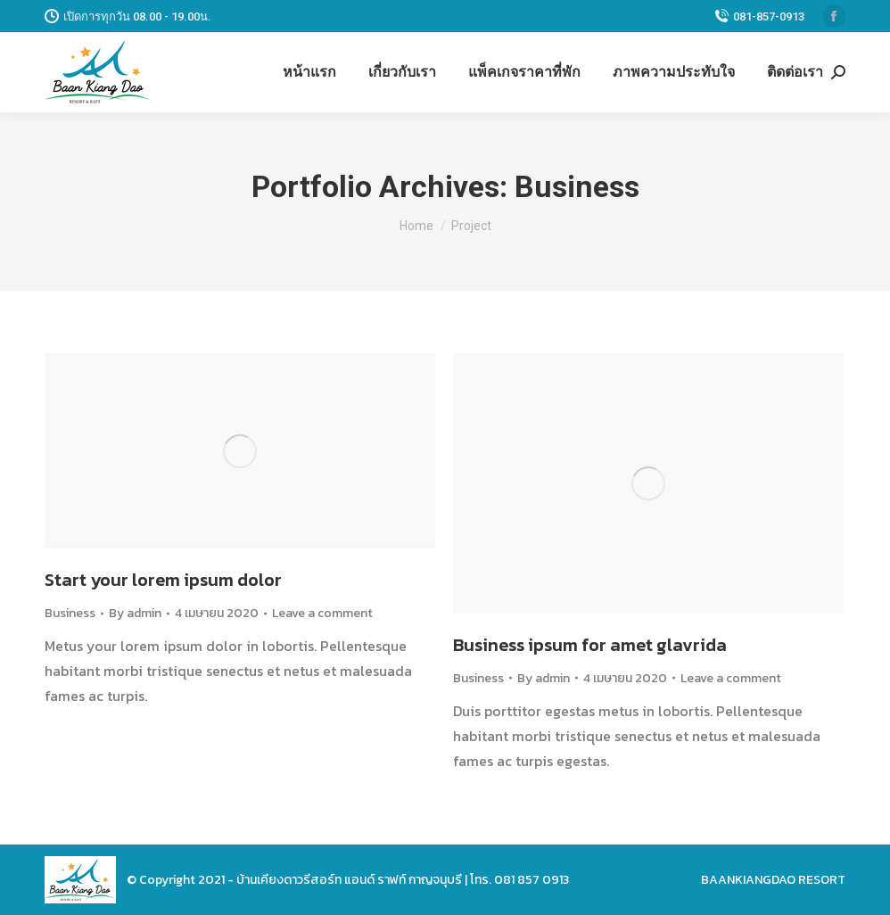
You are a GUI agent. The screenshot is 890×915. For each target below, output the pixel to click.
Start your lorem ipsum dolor (163, 579)
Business (70, 613)
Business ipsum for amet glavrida (590, 644)
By (135, 613)
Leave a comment (322, 613)
